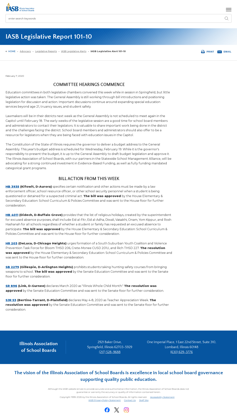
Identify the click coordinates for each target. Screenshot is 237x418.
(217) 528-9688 (110, 352)
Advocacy (25, 51)
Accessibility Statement (162, 397)
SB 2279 (12, 267)
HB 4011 (12, 215)
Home (12, 51)
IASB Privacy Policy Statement (105, 400)
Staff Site (143, 400)
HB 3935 (12, 186)
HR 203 (11, 243)
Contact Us (130, 400)
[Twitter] (117, 409)
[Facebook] (107, 409)
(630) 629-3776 (181, 352)
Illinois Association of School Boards (38, 347)
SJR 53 (11, 300)
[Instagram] (126, 409)
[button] (228, 9)
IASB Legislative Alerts (73, 51)
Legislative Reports (46, 51)
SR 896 (11, 286)
